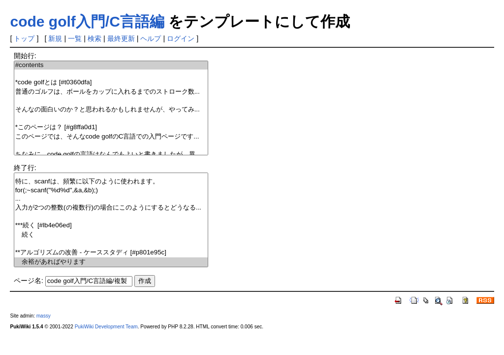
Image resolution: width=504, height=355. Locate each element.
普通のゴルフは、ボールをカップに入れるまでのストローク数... (111, 92)
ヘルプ (150, 38)
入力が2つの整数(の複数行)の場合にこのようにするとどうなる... (111, 208)
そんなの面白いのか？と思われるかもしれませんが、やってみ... (111, 109)
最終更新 (121, 38)
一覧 (75, 38)
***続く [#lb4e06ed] (111, 225)
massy (43, 316)
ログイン (180, 38)
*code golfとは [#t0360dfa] (111, 82)
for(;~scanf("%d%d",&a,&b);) (111, 190)
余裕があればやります (111, 262)
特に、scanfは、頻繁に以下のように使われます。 (111, 181)
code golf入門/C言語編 (87, 21)
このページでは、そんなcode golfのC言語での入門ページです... (111, 137)
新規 (55, 38)
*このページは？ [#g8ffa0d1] (111, 127)
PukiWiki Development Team (106, 326)
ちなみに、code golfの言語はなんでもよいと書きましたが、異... (111, 154)
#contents (111, 65)
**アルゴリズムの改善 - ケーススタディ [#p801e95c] (111, 252)
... (111, 199)
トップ (24, 38)
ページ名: (28, 280)
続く (111, 235)
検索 (94, 38)
